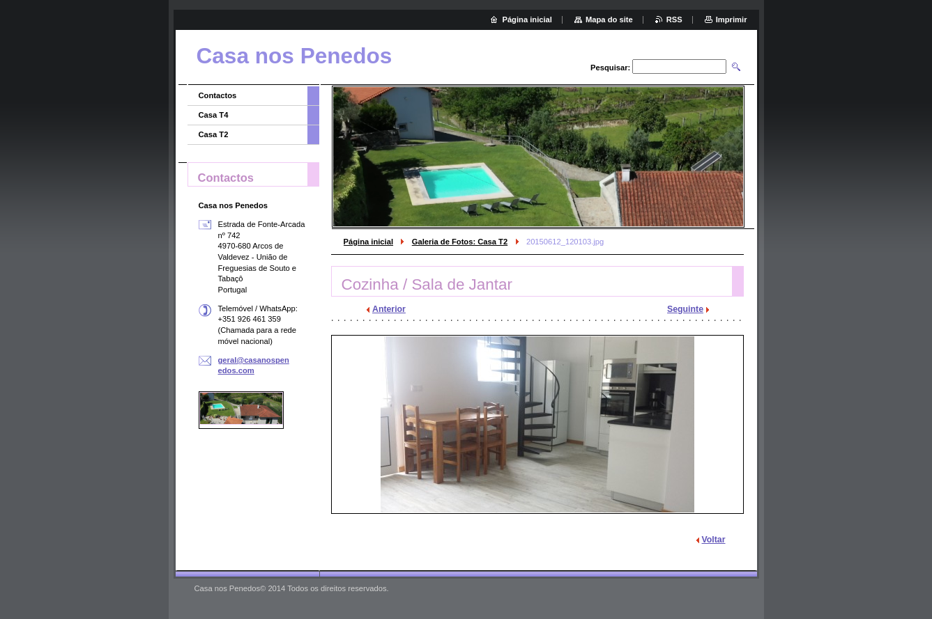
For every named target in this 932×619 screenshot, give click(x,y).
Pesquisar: (610, 67)
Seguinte (685, 309)
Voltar (714, 539)
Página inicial (369, 241)
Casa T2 (214, 134)
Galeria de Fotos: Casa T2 (459, 241)
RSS (674, 19)
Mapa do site (609, 19)
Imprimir (731, 19)
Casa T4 (214, 115)
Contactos (218, 95)
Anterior (389, 309)
